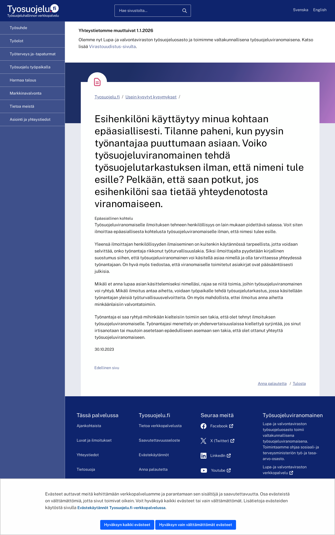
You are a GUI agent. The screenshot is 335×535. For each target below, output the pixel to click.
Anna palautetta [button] (272, 383)
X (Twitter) (222, 440)
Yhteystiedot (88, 455)
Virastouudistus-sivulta (112, 46)
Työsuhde (18, 27)
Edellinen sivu (106, 367)
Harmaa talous (23, 80)
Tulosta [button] (299, 383)
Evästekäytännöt (154, 455)
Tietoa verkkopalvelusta (160, 425)
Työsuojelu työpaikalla (30, 67)
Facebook (221, 426)
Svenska (300, 10)
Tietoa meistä (22, 106)
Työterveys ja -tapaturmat (33, 54)
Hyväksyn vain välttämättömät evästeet (195, 524)
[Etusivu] (33, 10)
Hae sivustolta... (133, 10)
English (320, 10)
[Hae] (184, 10)
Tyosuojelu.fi (107, 96)
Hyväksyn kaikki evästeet (127, 524)
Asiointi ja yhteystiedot (30, 119)
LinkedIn (220, 455)
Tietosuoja (86, 469)
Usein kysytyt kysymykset (151, 96)
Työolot (16, 41)
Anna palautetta (153, 469)
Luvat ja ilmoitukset (94, 440)
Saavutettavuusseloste (159, 440)
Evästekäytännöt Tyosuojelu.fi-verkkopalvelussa (121, 507)
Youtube (221, 470)
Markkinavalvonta (25, 93)
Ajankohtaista (89, 425)
